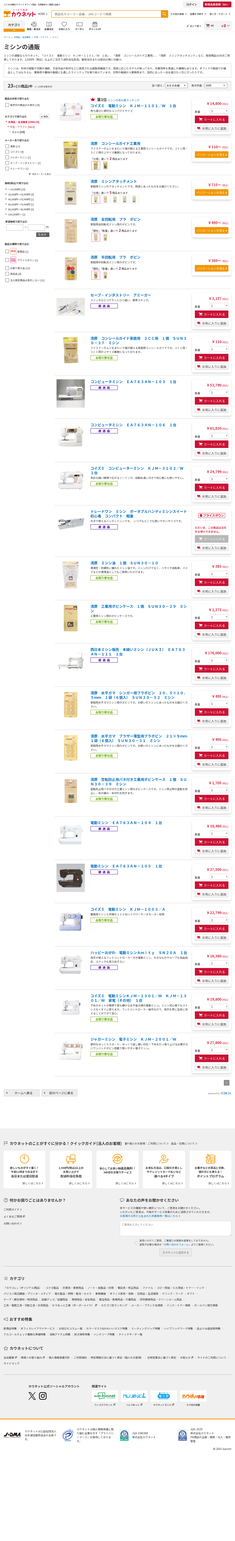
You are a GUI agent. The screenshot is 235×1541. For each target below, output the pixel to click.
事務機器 (100, 1293)
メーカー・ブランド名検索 (147, 1305)
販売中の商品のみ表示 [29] (25, 105)
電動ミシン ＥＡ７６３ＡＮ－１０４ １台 (126, 822)
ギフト (191, 1293)
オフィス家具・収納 (121, 1293)
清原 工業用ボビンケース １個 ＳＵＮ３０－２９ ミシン (138, 608)
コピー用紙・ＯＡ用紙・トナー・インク (180, 1288)
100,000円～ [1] (16, 214)
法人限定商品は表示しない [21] (27, 280)
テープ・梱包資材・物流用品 (21, 1299)
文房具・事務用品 (73, 1288)
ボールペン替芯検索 (206, 1305)
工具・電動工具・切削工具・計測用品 (26, 1305)
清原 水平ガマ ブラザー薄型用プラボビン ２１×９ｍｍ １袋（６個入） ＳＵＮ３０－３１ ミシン (139, 738)
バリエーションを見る (211, 155)
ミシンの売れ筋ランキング (123, 100)
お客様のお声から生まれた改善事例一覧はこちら (149, 1216)
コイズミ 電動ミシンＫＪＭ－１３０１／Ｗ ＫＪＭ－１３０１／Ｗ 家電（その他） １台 (138, 997)
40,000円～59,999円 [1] (21, 199)
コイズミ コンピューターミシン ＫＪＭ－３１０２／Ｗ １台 (138, 470)
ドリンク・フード (172, 1293)
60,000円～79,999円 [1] (21, 204)
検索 (164, 14)
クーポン (79, 29)
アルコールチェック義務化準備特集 (25, 1334)
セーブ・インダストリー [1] (25, 163)
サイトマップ (11, 1363)
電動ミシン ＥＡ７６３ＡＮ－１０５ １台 (126, 866)
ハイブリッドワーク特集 (178, 1328)
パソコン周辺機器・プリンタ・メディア (27, 1293)
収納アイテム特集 (60, 1334)
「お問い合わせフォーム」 (176, 1244)
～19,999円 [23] (16, 189)
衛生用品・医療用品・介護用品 (117, 1299)
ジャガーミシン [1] (20, 157)
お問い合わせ (11, 1223)
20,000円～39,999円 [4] (21, 194)
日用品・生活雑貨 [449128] (23, 122)
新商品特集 (10, 1328)
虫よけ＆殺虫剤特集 (208, 1328)
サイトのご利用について (211, 1357)
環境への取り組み (31, 1357)
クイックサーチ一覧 (130, 1334)
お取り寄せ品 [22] (20, 268)
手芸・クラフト (41, 36)
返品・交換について (183, 1143)
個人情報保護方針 (59, 1357)
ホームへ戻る (24, 1093)
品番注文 (49, 29)
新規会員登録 (217, 4)
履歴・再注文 (34, 29)
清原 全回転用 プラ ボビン (115, 219)
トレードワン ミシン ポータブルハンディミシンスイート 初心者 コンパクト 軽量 (139, 513)
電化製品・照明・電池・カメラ (73, 1293)
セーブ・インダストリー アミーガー (120, 295)
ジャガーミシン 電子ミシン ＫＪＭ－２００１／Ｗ (133, 1039)
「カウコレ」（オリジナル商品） (23, 1288)
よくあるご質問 (13, 1216)
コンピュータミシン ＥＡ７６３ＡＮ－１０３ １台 (133, 381)
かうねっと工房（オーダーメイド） (73, 1305)
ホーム (7, 36)
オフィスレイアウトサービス (38, 1328)
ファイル (147, 1288)
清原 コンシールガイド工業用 (115, 143)
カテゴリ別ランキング (114, 1305)
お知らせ (185, 1357)
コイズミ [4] (17, 152)
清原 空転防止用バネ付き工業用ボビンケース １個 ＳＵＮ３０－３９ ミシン (138, 781)
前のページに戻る (61, 1093)
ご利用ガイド (11, 1209)
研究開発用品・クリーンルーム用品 (161, 1299)
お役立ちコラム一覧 (70, 1328)
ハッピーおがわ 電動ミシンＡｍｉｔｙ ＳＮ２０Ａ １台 (138, 952)
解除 (46, 116)
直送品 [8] (15, 274)
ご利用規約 (80, 1357)
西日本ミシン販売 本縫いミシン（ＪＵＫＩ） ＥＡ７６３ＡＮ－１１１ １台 (137, 651)
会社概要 (9, 1357)
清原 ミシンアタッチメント (113, 181)
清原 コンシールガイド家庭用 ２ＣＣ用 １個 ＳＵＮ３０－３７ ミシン (138, 340)
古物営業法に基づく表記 (161, 1357)
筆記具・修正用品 (128, 1288)
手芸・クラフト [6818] (22, 127)
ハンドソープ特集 (104, 1334)
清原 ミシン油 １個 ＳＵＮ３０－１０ (124, 563)
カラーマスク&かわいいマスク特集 (107, 1328)
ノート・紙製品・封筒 (100, 1288)
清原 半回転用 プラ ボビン (115, 257)
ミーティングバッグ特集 (145, 1328)
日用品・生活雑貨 (22, 36)
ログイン (191, 4)
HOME (41, 14)
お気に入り (64, 29)
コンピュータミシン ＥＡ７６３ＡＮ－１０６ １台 (133, 425)
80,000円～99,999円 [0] (21, 209)
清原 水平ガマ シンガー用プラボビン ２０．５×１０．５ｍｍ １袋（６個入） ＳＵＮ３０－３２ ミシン (138, 695)
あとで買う (195, 26)
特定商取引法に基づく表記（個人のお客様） (117, 1357)
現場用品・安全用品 (83, 1299)
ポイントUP (95, 29)
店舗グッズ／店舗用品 (54, 1299)
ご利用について (157, 1143)
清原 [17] (15, 146)
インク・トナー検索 (178, 1305)
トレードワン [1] (19, 168)
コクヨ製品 (52, 1288)
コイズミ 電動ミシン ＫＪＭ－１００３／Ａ (127, 909)
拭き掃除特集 (82, 1334)
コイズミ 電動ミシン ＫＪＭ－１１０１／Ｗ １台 (133, 105)
